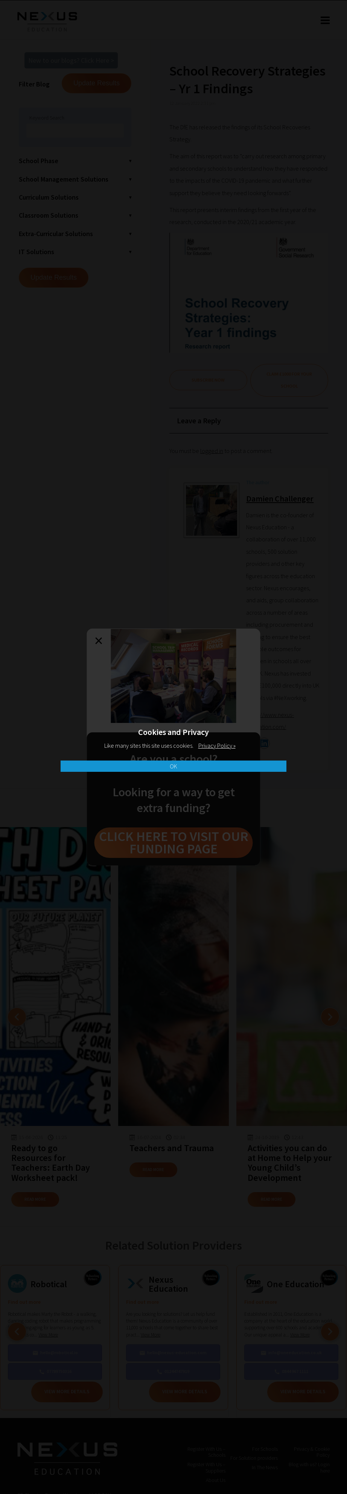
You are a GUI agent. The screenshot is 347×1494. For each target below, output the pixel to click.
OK (173, 766)
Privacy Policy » (217, 745)
